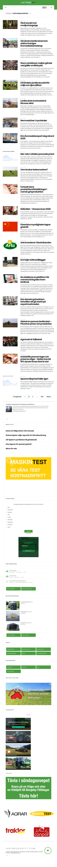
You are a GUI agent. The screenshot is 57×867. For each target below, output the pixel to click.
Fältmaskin (10, 519)
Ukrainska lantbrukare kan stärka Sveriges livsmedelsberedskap (34, 43)
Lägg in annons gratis (27, 588)
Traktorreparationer (42, 653)
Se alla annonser (10, 588)
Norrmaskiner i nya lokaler (33, 120)
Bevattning (10, 522)
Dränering (10, 524)
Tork (9, 514)
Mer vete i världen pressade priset (37, 154)
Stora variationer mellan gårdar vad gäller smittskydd (36, 64)
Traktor (9, 517)
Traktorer (9, 667)
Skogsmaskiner (10, 671)
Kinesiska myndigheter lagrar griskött (35, 226)
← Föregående (16, 397)
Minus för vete (11, 449)
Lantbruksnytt (9, 773)
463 (42, 397)
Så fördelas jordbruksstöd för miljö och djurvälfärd (34, 84)
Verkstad (10, 512)
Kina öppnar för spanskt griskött (19, 444)
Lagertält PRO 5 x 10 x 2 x (28, 626)
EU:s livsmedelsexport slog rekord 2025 (37, 137)
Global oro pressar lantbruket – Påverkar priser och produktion (36, 322)
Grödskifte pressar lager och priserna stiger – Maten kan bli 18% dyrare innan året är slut (35, 359)
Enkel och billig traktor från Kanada (20, 431)
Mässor (24, 653)
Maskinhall (10, 509)
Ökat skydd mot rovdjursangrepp (29, 24)
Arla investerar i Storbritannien (35, 242)
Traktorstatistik (26, 649)
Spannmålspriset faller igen (34, 378)
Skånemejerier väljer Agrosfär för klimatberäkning (26, 435)
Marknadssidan (40, 649)
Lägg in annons (25, 635)
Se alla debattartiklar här (19, 411)
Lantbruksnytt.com (21, 848)
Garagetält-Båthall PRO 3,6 (28, 605)
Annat (9, 527)
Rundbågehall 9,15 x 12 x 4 (28, 616)
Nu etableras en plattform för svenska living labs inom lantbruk (34, 280)
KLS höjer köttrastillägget (32, 259)
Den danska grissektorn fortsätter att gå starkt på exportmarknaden (33, 302)
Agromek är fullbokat (31, 339)
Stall (9, 507)
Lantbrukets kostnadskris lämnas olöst (33, 102)
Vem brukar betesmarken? (34, 169)
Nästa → (50, 397)
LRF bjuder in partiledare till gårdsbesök (21, 440)
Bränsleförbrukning (11, 653)
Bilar (38, 667)
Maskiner (24, 667)
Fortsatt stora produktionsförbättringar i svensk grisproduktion (33, 189)
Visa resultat (28, 533)
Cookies (7, 855)
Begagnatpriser (10, 649)
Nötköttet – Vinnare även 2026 (35, 209)
